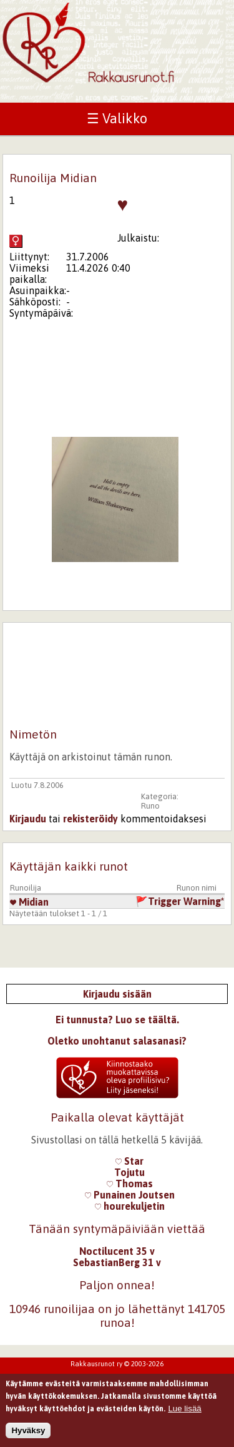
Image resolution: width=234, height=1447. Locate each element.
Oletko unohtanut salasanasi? (117, 1040)
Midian (29, 902)
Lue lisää (184, 1411)
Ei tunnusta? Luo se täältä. (117, 1019)
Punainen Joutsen (130, 1194)
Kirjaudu (27, 818)
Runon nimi (197, 887)
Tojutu (129, 1172)
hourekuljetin (130, 1206)
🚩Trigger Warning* (179, 901)
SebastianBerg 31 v (117, 1262)
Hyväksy (28, 1433)
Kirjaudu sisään (117, 994)
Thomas (130, 1183)
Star (129, 1161)
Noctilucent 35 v (117, 1251)
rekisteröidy (90, 818)
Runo (150, 805)
